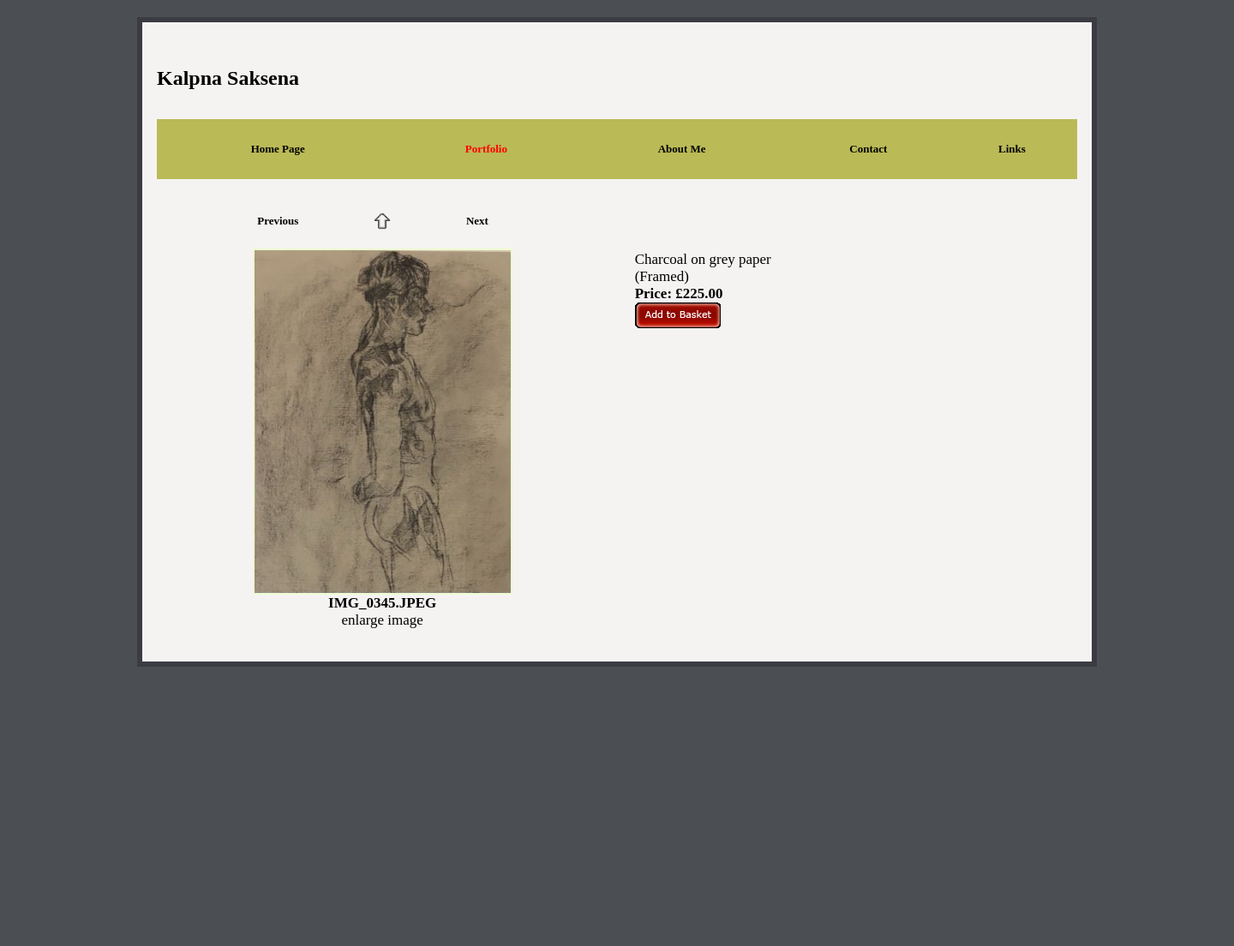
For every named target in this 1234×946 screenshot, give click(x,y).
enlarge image (382, 620)
